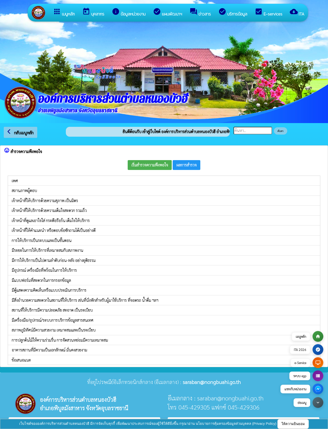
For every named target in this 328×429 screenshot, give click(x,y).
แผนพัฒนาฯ (167, 12)
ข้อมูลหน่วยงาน (128, 12)
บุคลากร (93, 12)
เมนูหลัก (64, 12)
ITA (297, 12)
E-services (268, 12)
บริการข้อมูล (232, 12)
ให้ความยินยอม (293, 424)
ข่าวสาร (200, 12)
